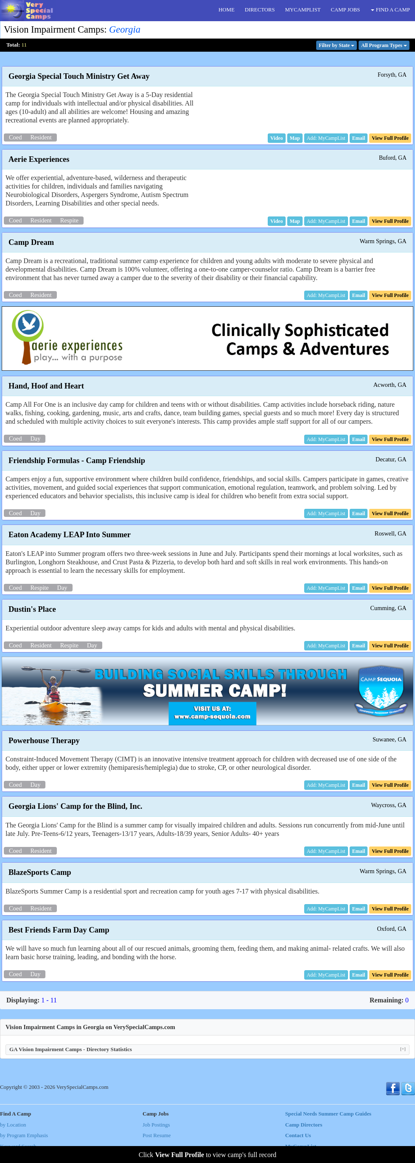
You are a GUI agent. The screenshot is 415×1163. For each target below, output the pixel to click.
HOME (227, 10)
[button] (277, 138)
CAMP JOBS (345, 10)
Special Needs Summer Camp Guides (328, 1114)
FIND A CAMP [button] (390, 10)
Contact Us (298, 1135)
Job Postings (156, 1125)
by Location (13, 1125)
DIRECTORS (260, 10)
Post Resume (157, 1135)
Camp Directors (303, 1125)
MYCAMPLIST (303, 10)
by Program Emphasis (24, 1135)
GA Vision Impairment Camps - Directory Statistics (207, 1049)
